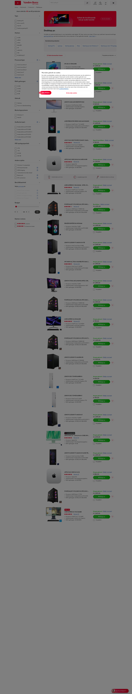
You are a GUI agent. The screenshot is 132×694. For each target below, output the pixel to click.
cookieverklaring (63, 89)
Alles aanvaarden (48, 93)
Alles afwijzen (63, 93)
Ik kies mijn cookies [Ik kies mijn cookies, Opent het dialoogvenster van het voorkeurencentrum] (84, 93)
